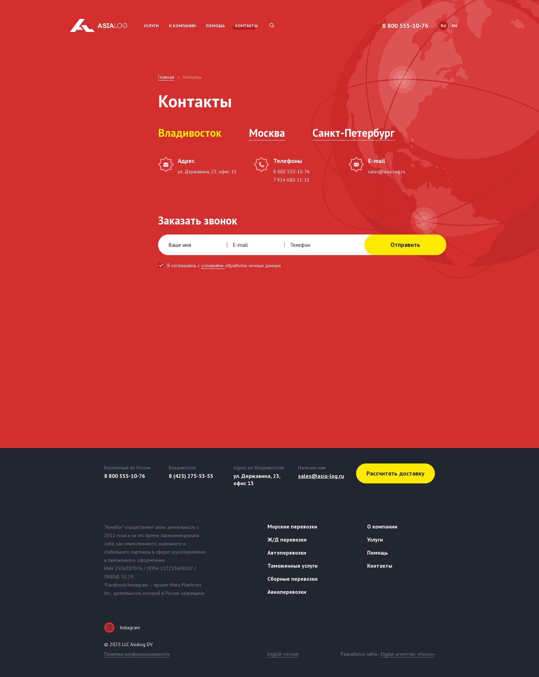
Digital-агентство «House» (408, 654)
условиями (213, 265)
